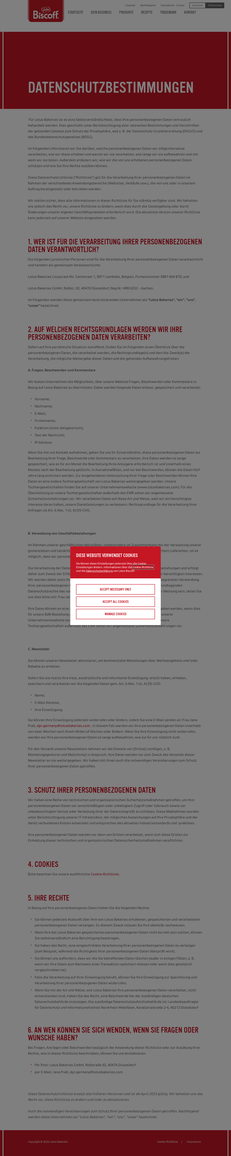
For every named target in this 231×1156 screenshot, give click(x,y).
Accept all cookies (116, 602)
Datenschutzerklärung (99, 571)
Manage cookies (115, 614)
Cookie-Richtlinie (143, 567)
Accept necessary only (115, 589)
